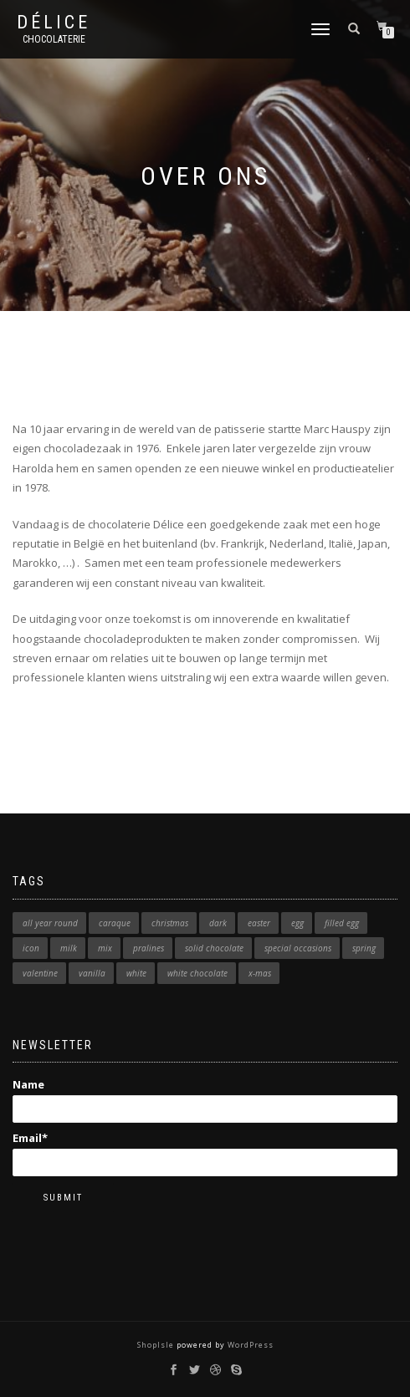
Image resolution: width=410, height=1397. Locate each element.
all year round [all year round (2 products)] (50, 923)
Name (205, 1099)
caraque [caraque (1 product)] (115, 923)
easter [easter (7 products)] (259, 923)
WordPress (249, 1344)
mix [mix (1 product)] (105, 948)
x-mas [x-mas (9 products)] (260, 973)
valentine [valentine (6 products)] (40, 973)
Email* (205, 1152)
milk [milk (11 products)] (68, 948)
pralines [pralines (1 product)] (148, 948)
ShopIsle (157, 1344)
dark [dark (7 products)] (218, 923)
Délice (53, 23)
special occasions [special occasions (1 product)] (297, 948)
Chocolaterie (54, 39)
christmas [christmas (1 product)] (169, 923)
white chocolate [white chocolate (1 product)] (197, 973)
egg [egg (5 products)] (297, 923)
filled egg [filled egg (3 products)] (342, 923)
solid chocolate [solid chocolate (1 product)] (214, 948)
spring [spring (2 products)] (364, 948)
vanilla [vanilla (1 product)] (92, 973)
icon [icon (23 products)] (31, 948)
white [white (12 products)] (136, 973)
